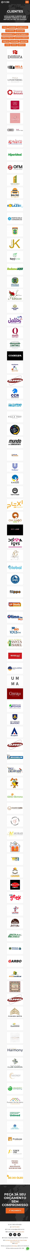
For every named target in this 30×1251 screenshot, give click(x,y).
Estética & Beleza (21, 38)
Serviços (21, 45)
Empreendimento (8, 34)
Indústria (23, 41)
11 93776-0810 (15, 1227)
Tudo (5, 27)
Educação (20, 30)
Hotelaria (14, 41)
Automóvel (10, 30)
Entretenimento (22, 34)
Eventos (6, 41)
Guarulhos (17, 1241)
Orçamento (15, 1210)
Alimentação (22, 27)
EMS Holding (14, 1245)
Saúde (14, 45)
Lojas (8, 45)
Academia (12, 27)
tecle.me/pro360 (19, 1232)
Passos (16, 1243)
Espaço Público (7, 38)
